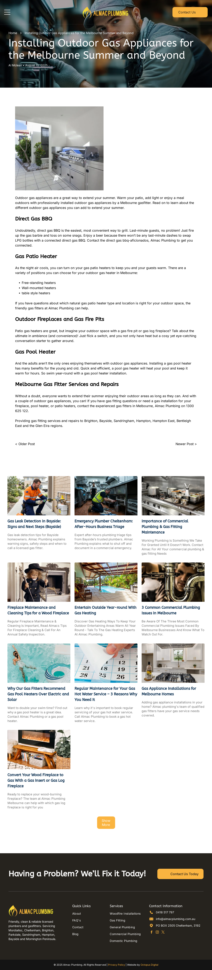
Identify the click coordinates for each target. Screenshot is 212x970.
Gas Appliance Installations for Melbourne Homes (169, 691)
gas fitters (35, 308)
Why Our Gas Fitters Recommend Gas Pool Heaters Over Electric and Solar (38, 694)
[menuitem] (87, 913)
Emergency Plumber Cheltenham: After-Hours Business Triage (104, 524)
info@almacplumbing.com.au (175, 919)
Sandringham (124, 421)
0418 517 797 (165, 912)
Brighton (90, 421)
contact (83, 406)
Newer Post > (186, 444)
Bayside (105, 421)
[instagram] (157, 932)
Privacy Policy (116, 964)
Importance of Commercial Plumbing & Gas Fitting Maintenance (165, 527)
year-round (64, 373)
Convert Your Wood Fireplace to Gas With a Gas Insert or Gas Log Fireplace (36, 780)
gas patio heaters (97, 268)
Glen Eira (42, 426)
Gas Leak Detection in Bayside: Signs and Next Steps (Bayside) (34, 524)
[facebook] (151, 932)
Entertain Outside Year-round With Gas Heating (105, 610)
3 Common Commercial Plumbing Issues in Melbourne (171, 610)
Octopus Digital (149, 964)
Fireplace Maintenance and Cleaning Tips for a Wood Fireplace (38, 610)
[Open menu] (7, 12)
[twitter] (163, 932)
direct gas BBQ (48, 230)
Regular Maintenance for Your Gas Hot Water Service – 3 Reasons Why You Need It (106, 694)
